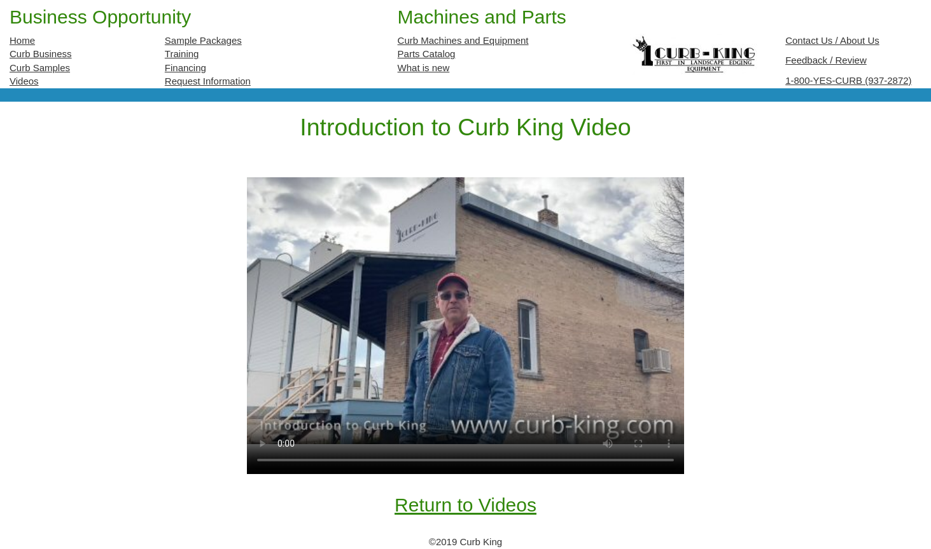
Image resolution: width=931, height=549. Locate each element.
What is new (424, 67)
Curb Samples (40, 67)
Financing (185, 67)
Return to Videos (465, 504)
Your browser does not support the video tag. (465, 310)
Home (22, 40)
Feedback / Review (826, 60)
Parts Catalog (427, 53)
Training (182, 53)
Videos (24, 81)
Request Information (208, 81)
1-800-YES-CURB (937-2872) (848, 80)
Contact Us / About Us (832, 40)
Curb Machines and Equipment (463, 40)
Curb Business (41, 53)
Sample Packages (203, 40)
